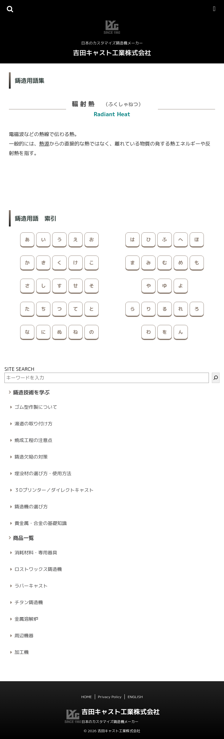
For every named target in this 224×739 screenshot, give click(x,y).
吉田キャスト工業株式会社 (112, 52)
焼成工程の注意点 (33, 440)
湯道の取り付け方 (33, 423)
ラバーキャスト (31, 585)
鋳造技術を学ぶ (31, 392)
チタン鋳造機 (29, 602)
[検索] (216, 378)
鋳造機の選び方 (31, 506)
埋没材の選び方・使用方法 (43, 473)
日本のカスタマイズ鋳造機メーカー (109, 721)
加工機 (22, 652)
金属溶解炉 (26, 619)
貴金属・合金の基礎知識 (41, 523)
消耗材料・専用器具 (36, 552)
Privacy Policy (109, 696)
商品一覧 (23, 538)
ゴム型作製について (36, 407)
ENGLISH (135, 696)
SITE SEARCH (19, 369)
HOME (86, 696)
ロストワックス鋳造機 (38, 569)
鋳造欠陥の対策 (31, 457)
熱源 (44, 143)
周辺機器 (24, 635)
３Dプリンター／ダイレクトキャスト (54, 490)
